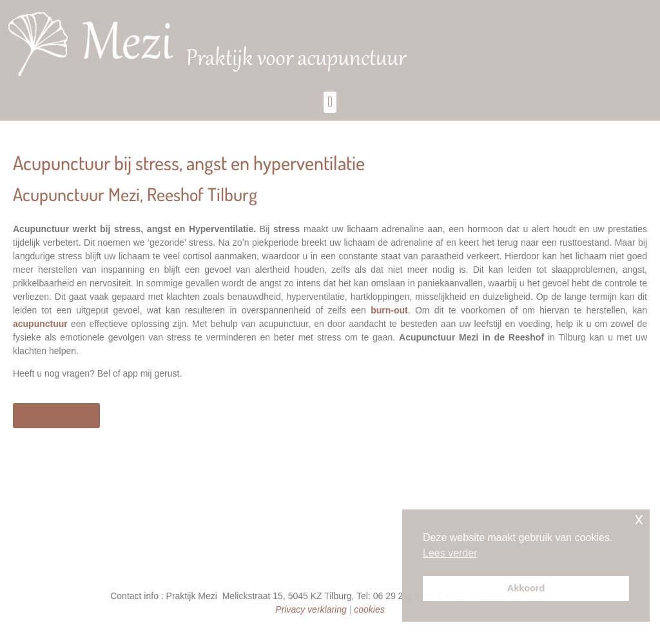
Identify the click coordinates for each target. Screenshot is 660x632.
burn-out (389, 310)
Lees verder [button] (450, 553)
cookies (369, 609)
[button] (330, 102)
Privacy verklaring (310, 609)
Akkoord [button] (526, 588)
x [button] (639, 519)
